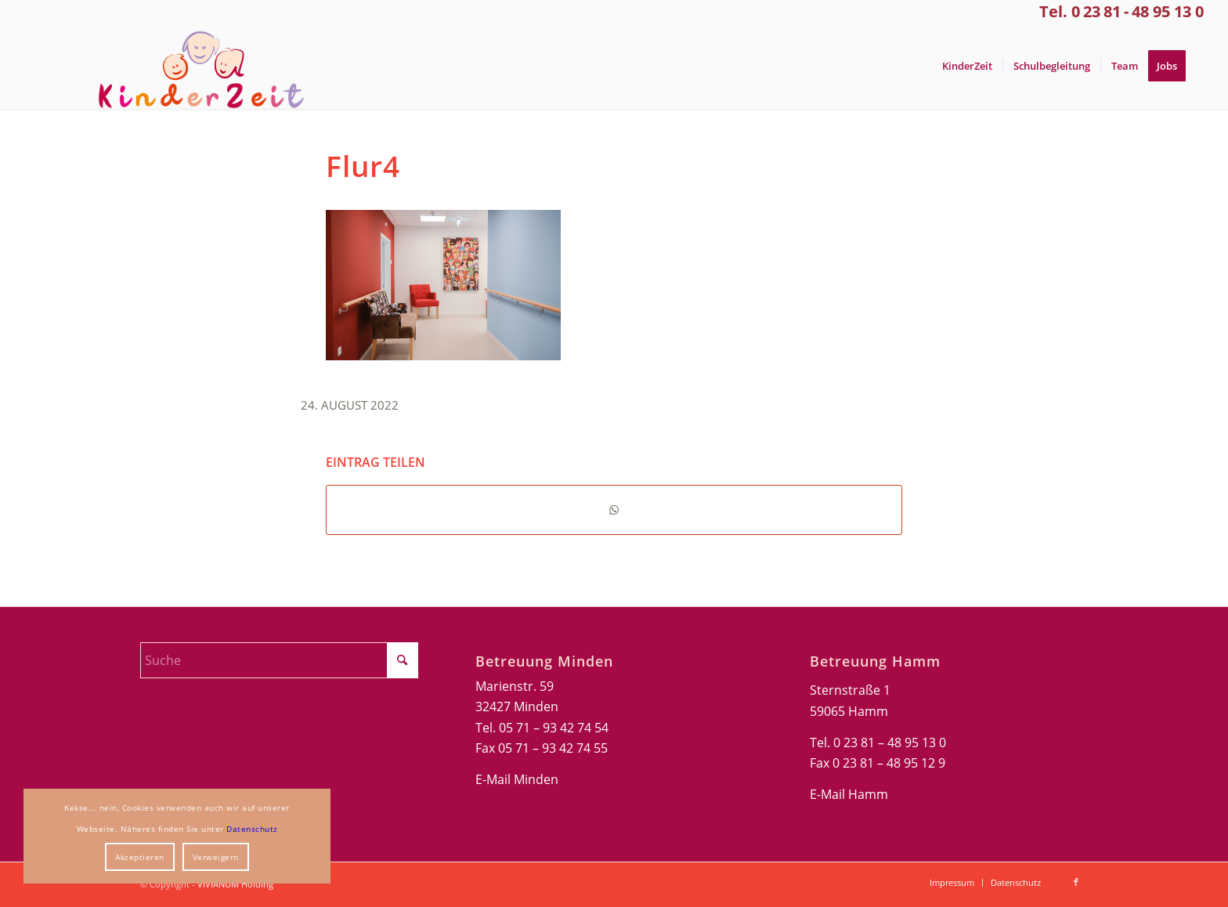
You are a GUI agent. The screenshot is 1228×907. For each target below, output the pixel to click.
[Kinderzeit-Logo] (194, 66)
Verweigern (216, 856)
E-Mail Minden (516, 779)
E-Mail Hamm (849, 794)
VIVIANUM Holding (235, 884)
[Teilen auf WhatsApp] (614, 510)
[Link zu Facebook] (1076, 882)
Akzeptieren (139, 856)
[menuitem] (967, 66)
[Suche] (279, 660)
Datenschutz (252, 828)
